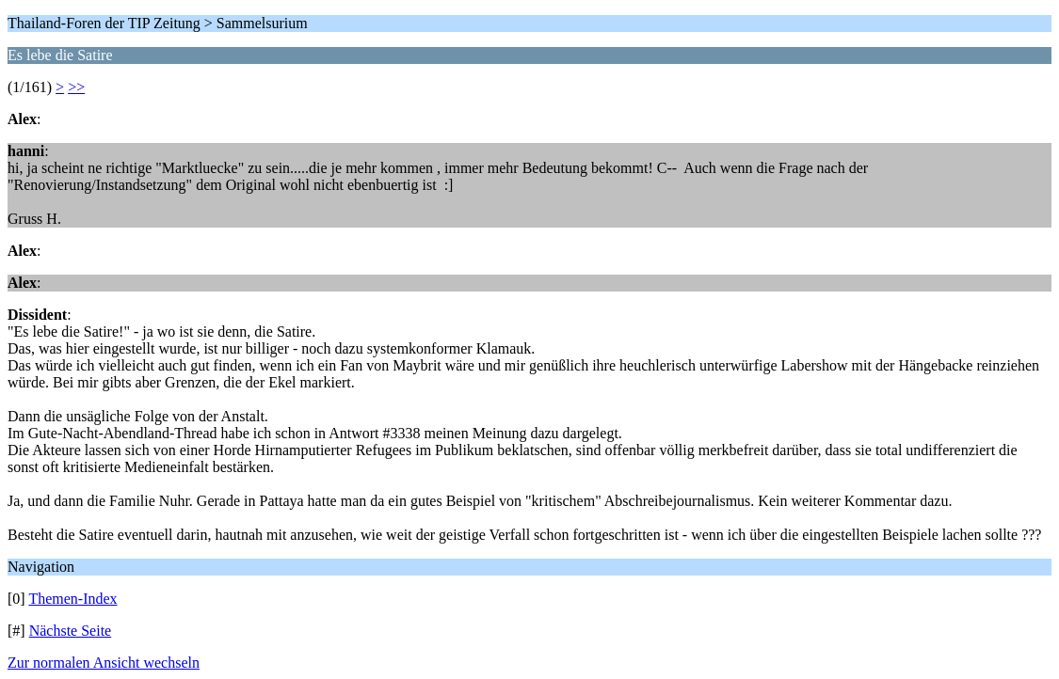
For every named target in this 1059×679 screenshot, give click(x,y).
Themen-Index (72, 599)
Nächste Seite (70, 631)
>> (76, 87)
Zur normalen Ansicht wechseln (104, 663)
